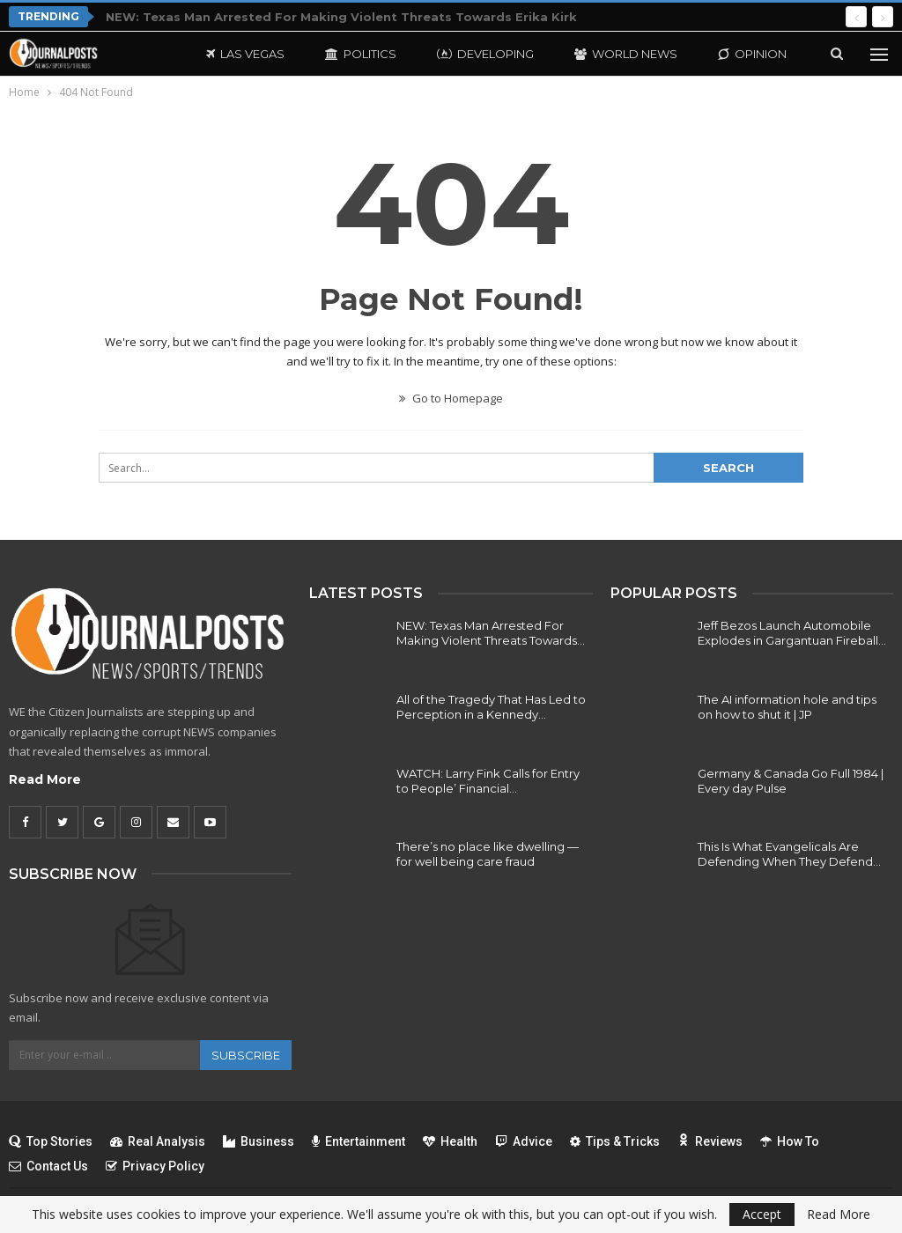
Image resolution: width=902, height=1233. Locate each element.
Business (258, 1141)
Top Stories (50, 1141)
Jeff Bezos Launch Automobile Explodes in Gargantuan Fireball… (792, 632)
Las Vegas (245, 54)
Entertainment (358, 1141)
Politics (360, 54)
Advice (523, 1141)
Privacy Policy (155, 1166)
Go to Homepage (451, 398)
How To (789, 1141)
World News (625, 54)
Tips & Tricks (615, 1141)
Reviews (710, 1141)
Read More (45, 779)
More (736, 54)
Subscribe (245, 1055)
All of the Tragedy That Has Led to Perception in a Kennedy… (491, 706)
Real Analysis (157, 1141)
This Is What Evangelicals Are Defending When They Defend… (789, 853)
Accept (762, 1214)
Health (450, 1141)
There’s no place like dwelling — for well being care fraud (487, 853)
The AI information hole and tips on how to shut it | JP (787, 706)
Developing (485, 54)
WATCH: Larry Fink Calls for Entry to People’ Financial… (488, 780)
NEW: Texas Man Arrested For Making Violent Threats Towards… (490, 632)
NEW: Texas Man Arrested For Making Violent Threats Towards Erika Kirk (341, 17)
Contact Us (48, 1166)
